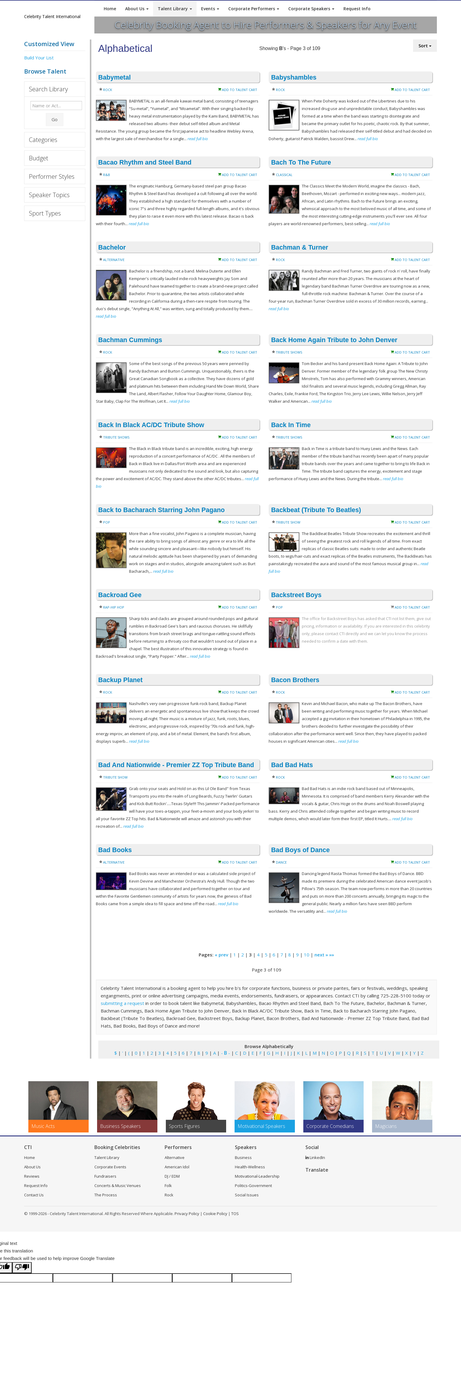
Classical (284, 174)
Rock (107, 89)
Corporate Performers (253, 8)
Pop (106, 522)
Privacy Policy (187, 1213)
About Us (137, 8)
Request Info (357, 8)
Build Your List (39, 58)
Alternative (114, 259)
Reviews (31, 1176)
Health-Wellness (250, 1167)
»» (331, 955)
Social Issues (247, 1195)
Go (55, 119)
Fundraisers (105, 1176)
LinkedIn (315, 1157)
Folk (168, 1185)
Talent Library (175, 8)
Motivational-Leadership (257, 1176)
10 (306, 955)
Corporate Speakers (311, 8)
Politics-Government (253, 1185)
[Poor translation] (22, 1267)
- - (225, 1053)
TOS (235, 1213)
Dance (281, 862)
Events (210, 8)
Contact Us (34, 1195)
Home (110, 8)
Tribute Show (288, 522)
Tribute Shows (289, 352)
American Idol (177, 1167)
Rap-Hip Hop (113, 607)
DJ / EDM (172, 1176)
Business (243, 1157)
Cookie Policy (215, 1213)
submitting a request (122, 1003)
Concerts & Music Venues (117, 1185)
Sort (424, 46)
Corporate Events (110, 1167)
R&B (106, 174)
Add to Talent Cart (239, 89)
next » (321, 955)
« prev (221, 955)
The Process (105, 1195)
